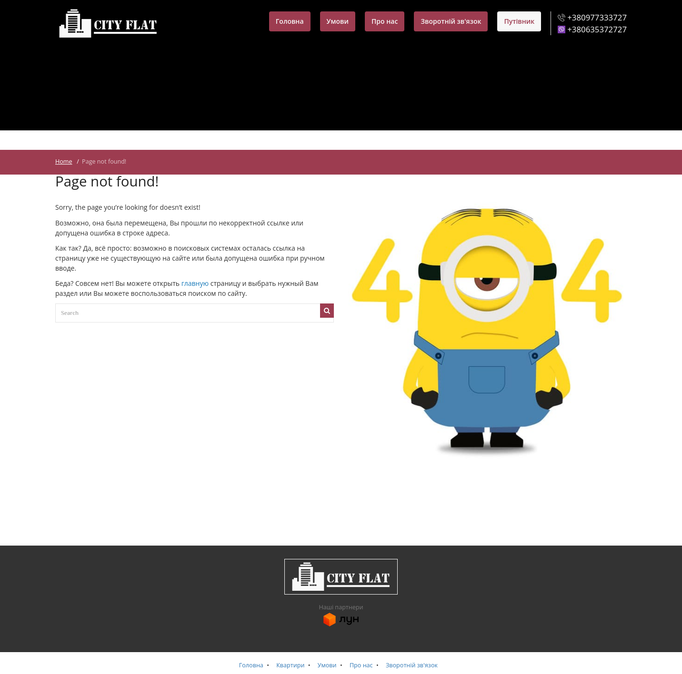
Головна (290, 21)
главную (195, 283)
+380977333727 (597, 17)
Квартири (290, 665)
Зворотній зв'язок (451, 21)
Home (63, 161)
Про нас (384, 21)
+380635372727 (597, 29)
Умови (338, 21)
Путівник (519, 21)
